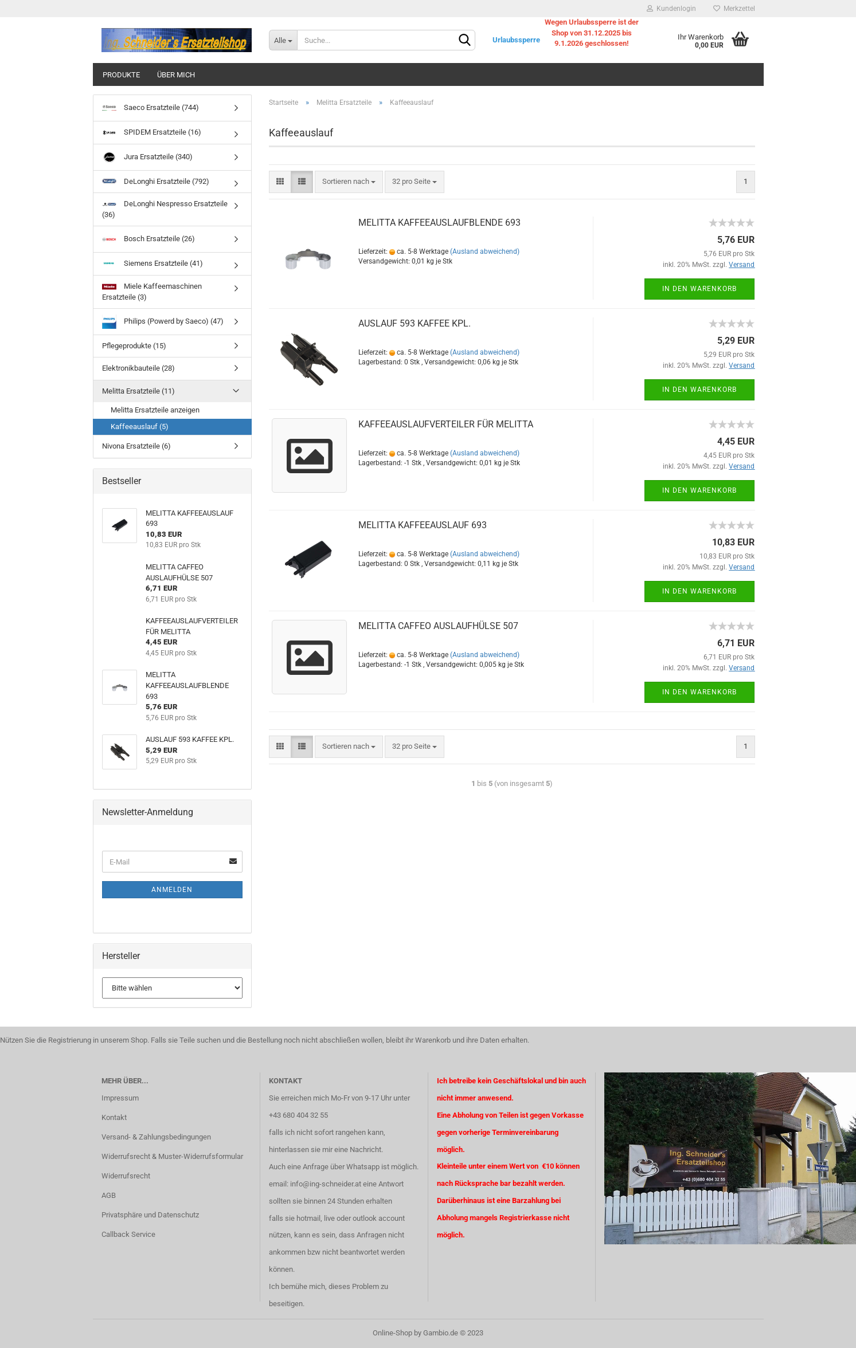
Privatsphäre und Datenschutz (150, 1215)
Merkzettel (734, 9)
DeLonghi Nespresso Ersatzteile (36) (165, 209)
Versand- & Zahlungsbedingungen (156, 1137)
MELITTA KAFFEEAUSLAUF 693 (422, 525)
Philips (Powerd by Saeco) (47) (163, 321)
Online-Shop (392, 1333)
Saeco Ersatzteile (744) (150, 108)
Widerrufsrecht (125, 1176)
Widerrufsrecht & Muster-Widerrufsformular (172, 1156)
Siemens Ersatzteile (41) (152, 263)
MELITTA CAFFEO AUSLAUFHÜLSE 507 (438, 625)
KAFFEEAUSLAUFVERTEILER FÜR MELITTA (445, 424)
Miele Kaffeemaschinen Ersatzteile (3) (152, 291)
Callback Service (128, 1234)
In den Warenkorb (699, 289)
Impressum (120, 1098)
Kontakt (114, 1117)
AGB (108, 1195)
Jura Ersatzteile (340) (147, 157)
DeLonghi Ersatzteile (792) (155, 182)
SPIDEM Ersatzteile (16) (151, 132)
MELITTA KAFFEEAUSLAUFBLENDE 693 (439, 222)
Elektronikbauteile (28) (138, 368)
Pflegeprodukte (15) (134, 345)
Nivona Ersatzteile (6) (136, 446)
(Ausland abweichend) (484, 251)
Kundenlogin (671, 9)
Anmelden (172, 890)
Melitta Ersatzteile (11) (138, 391)
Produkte (121, 74)
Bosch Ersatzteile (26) (148, 239)
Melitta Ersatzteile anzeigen (155, 410)
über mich (176, 74)
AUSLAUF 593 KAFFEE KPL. (414, 323)
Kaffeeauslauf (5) (140, 426)
